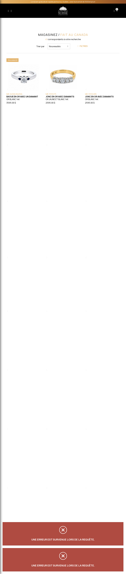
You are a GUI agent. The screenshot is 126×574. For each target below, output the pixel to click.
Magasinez (48, 35)
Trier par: (40, 46)
